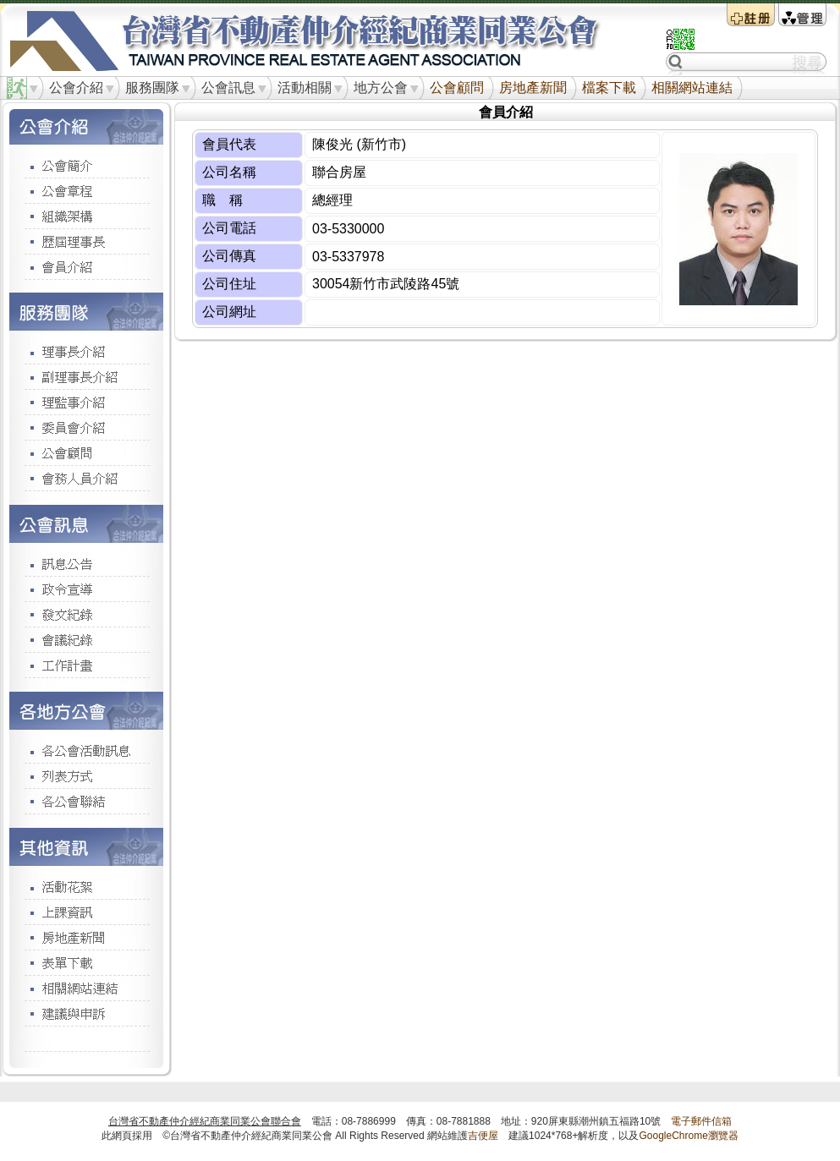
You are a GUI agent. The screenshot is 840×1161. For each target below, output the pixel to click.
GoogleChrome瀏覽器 (688, 1136)
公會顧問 (457, 87)
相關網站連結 (692, 87)
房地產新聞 (533, 87)
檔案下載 (609, 87)
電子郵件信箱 (701, 1121)
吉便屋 (483, 1136)
